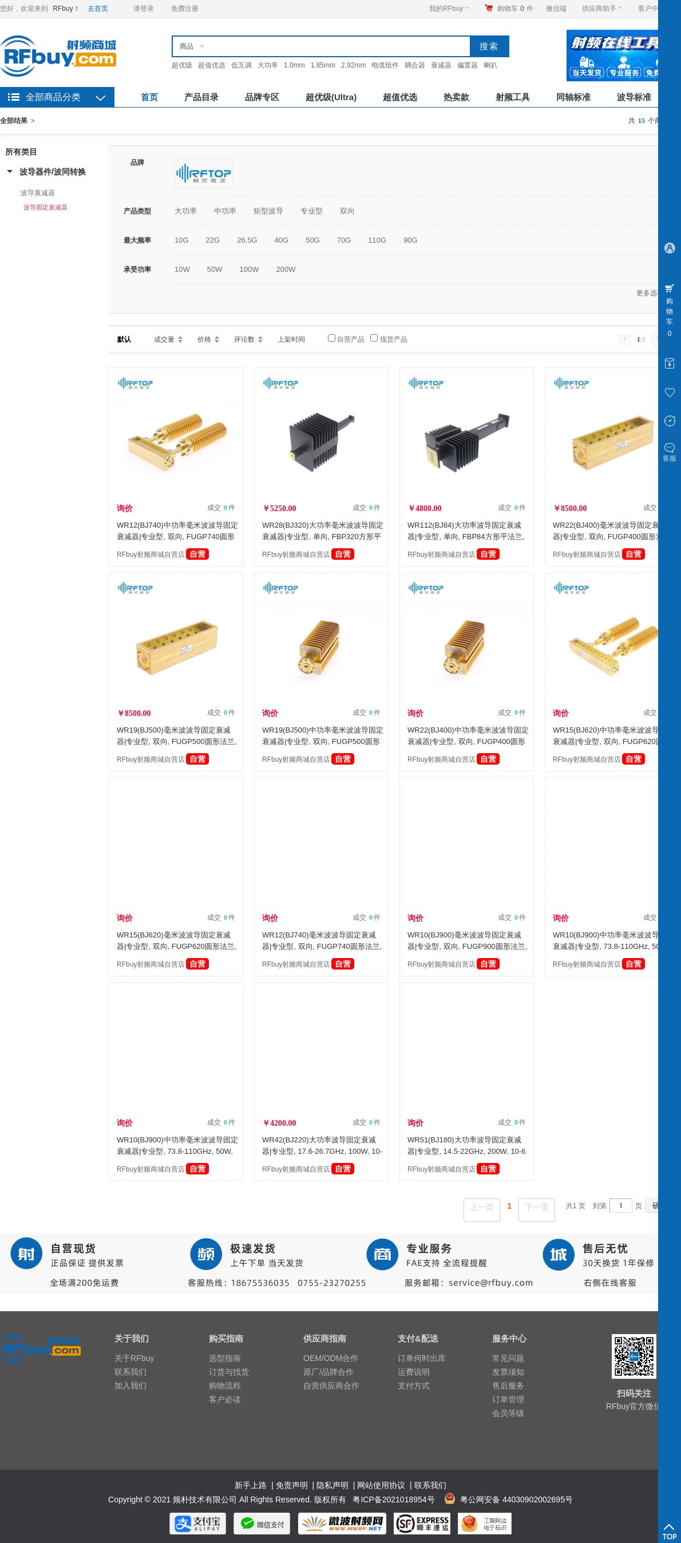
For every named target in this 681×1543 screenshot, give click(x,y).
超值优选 (211, 65)
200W (285, 269)
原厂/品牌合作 (328, 1371)
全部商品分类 (53, 97)
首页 (149, 97)
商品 (186, 46)
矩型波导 (268, 211)
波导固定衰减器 (45, 207)
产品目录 (201, 97)
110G (377, 240)
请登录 (143, 9)
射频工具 (513, 97)
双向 (347, 211)
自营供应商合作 (331, 1385)
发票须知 (508, 1371)
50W (215, 269)
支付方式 (414, 1385)
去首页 (98, 9)
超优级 (182, 65)
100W (249, 269)
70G (344, 240)
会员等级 (508, 1413)
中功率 (225, 211)
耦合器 (415, 65)
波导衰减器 (38, 193)
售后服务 (508, 1385)
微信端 (556, 9)
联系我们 (130, 1371)
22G (213, 240)
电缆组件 (385, 65)
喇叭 (490, 65)
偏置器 (467, 65)
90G (410, 240)
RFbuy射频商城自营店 (163, 555)
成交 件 (221, 508)
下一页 (537, 1207)
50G (313, 240)
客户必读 (225, 1399)
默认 (124, 339)
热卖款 (456, 97)
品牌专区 (262, 97)
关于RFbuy (134, 1358)
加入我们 (130, 1385)
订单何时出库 (422, 1358)
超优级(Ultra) (331, 97)
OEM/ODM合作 (330, 1358)
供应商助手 (602, 9)
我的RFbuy (449, 9)
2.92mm (353, 65)
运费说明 (414, 1371)
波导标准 (634, 97)
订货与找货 (229, 1371)
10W (182, 269)
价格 (204, 339)
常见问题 (508, 1358)
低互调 (241, 65)
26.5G (247, 240)
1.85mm (323, 65)
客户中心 (655, 9)
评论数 (244, 339)
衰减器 (441, 65)
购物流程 (225, 1385)
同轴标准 (573, 97)
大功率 (268, 65)
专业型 (311, 211)
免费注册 (185, 9)
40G (282, 240)
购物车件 (515, 9)
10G (182, 240)
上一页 (482, 1207)
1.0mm (294, 65)
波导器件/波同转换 (52, 171)
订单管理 (508, 1399)
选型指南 (225, 1358)
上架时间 (291, 339)
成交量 (164, 339)
